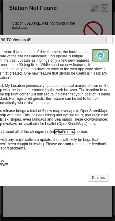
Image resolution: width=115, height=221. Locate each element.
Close (109, 39)
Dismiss (98, 178)
